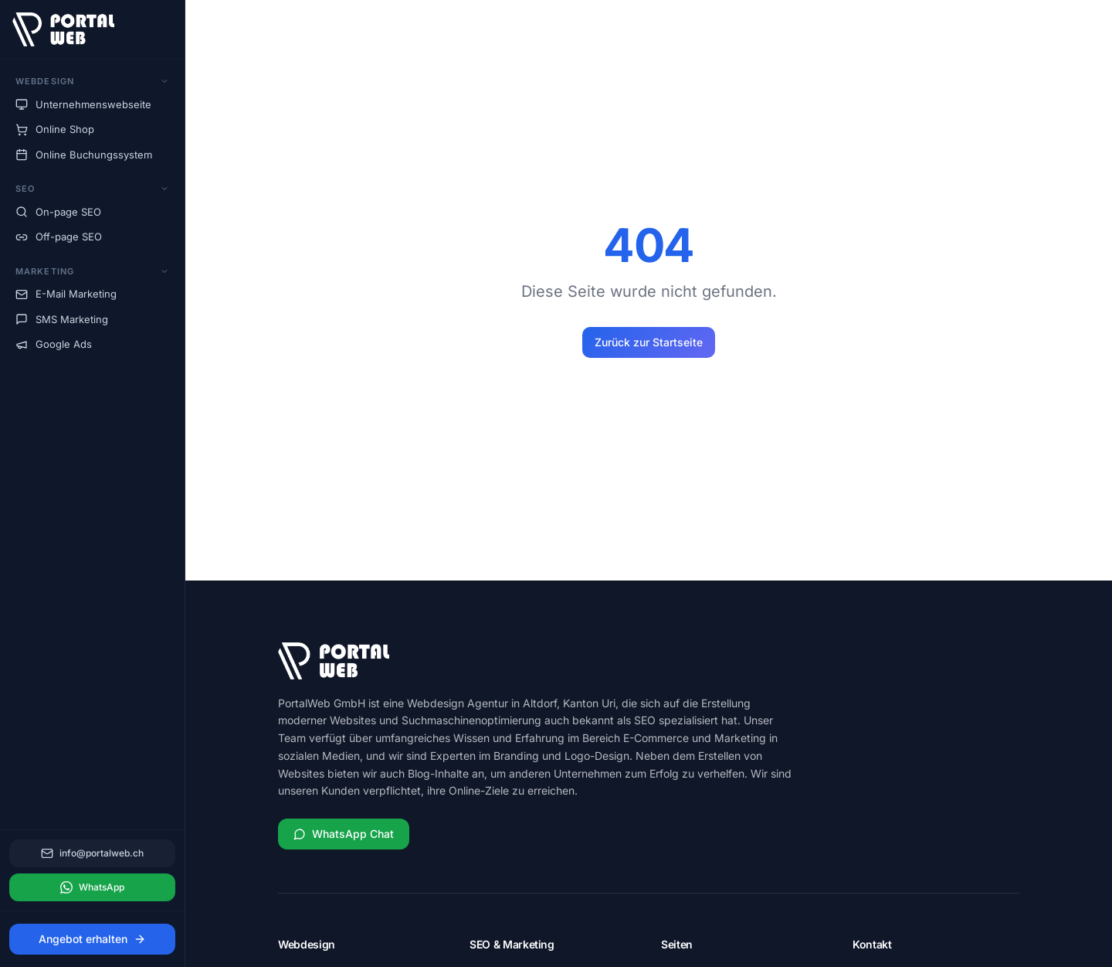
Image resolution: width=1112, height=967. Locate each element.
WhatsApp (92, 887)
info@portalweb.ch (92, 853)
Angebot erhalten (92, 938)
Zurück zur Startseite (649, 342)
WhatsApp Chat (343, 833)
